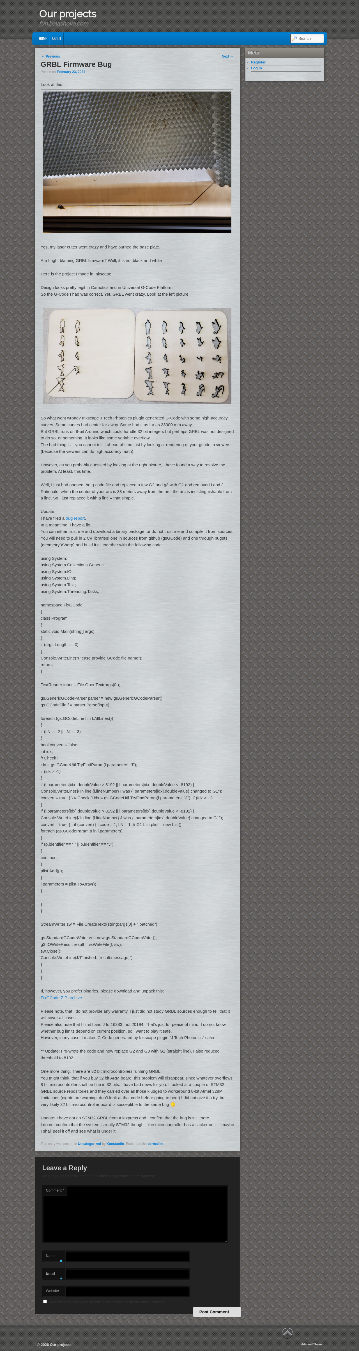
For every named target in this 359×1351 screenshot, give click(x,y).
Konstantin (115, 1144)
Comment (55, 1190)
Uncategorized (89, 1144)
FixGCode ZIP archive (61, 997)
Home (43, 38)
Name (54, 1257)
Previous (51, 56)
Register (258, 62)
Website (52, 1291)
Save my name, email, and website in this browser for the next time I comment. (107, 1302)
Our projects (67, 14)
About (56, 38)
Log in (256, 68)
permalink (156, 1144)
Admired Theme (312, 1344)
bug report (75, 518)
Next (227, 56)
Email (54, 1275)
